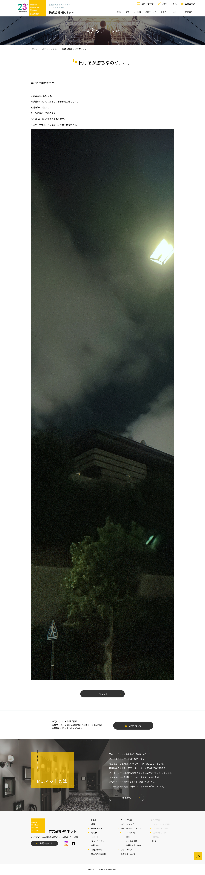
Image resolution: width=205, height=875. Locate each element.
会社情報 (188, 12)
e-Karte (154, 841)
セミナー (164, 12)
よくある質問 (131, 841)
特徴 (127, 12)
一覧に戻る (102, 693)
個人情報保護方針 (98, 853)
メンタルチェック (128, 853)
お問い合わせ (147, 3)
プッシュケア (126, 849)
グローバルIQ (129, 832)
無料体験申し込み (133, 845)
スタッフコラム (169, 3)
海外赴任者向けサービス (131, 828)
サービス (137, 12)
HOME (118, 12)
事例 (128, 837)
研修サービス (150, 12)
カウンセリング (127, 824)
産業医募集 (190, 3)
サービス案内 (126, 820)
